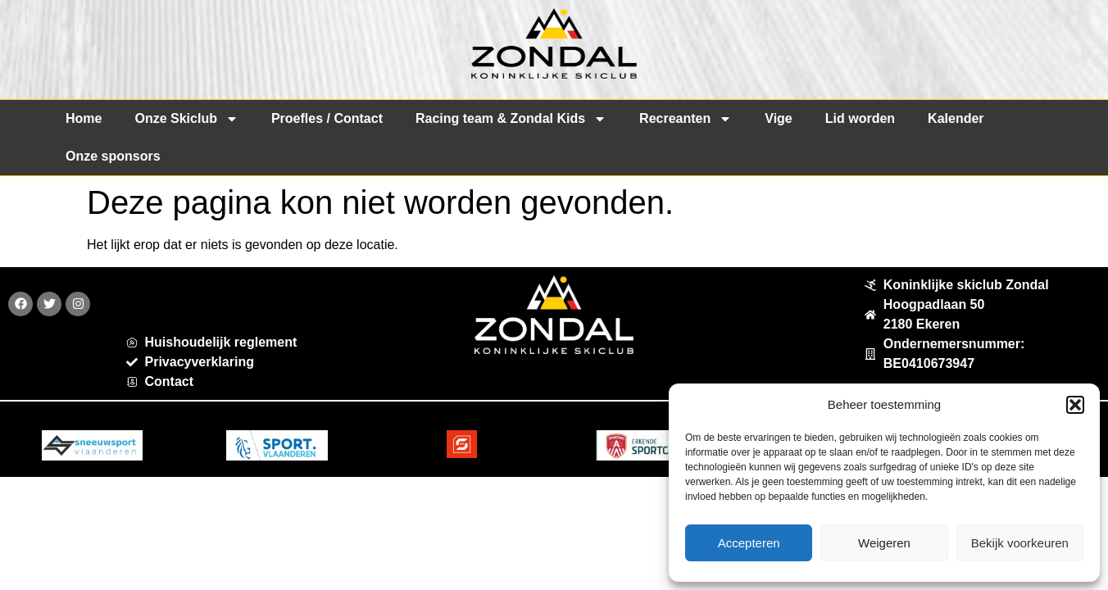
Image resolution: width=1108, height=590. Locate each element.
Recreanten (685, 119)
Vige (778, 118)
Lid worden (860, 118)
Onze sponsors (113, 156)
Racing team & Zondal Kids (511, 119)
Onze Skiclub (186, 119)
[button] (1075, 405)
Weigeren (884, 543)
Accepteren (749, 543)
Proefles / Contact (327, 118)
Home (84, 118)
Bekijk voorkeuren (1020, 543)
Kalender (955, 118)
